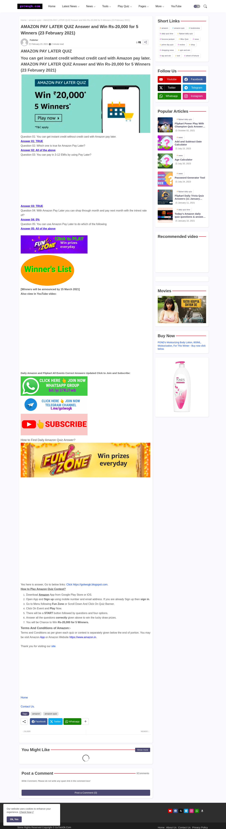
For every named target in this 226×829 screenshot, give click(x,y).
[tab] (52, 6)
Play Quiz (123, 6)
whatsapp (172, 96)
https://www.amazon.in (82, 637)
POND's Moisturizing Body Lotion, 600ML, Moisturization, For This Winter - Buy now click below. (182, 345)
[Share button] (85, 721)
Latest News (69, 6)
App (42, 637)
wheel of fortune (192, 56)
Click (69, 584)
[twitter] (181, 811)
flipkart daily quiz (186, 34)
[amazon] (202, 811)
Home (51, 6)
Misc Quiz (184, 39)
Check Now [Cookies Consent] (25, 812)
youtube (172, 79)
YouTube (176, 6)
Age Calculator (183, 159)
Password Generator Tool (190, 177)
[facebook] (175, 811)
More (159, 6)
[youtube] (170, 811)
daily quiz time (167, 34)
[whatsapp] (197, 811)
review (182, 45)
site (53, 646)
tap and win (166, 56)
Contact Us (27, 706)
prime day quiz (168, 45)
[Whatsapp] (72, 721)
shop (193, 45)
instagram (197, 96)
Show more (142, 750)
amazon (36, 713)
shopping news (168, 50)
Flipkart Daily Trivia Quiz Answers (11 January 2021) (189, 197)
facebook (197, 79)
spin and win (185, 50)
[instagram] (191, 811)
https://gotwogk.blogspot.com (90, 584)
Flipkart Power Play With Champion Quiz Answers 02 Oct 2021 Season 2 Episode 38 (189, 125)
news (197, 39)
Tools (105, 6)
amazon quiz (35, 20)
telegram (196, 87)
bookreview (195, 28)
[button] (197, 6)
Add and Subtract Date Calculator (188, 143)
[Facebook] (38, 721)
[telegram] (186, 811)
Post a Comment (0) (86, 792)
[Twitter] (55, 721)
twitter (172, 87)
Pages (142, 6)
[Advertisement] (86, 180)
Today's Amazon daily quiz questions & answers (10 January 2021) (190, 215)
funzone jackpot (168, 39)
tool (178, 56)
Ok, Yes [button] (14, 819)
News (89, 6)
